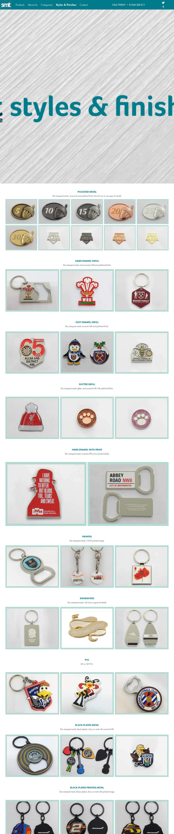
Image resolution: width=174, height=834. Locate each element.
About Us (33, 4)
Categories (46, 4)
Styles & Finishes (66, 4)
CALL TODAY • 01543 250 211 (128, 4)
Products (20, 4)
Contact (84, 4)
